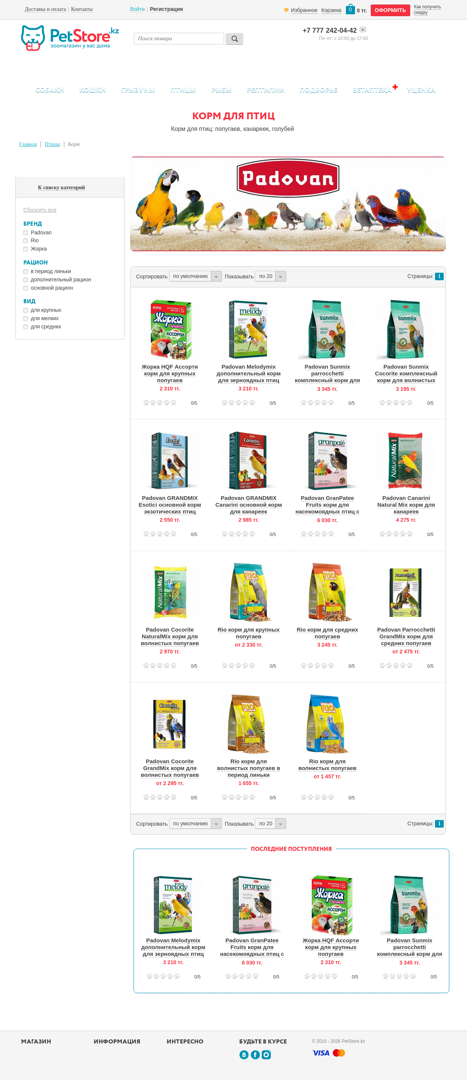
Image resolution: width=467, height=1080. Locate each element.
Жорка (39, 249)
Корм (74, 144)
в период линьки (51, 271)
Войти (137, 9)
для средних (46, 327)
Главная (28, 144)
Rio (35, 240)
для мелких (45, 318)
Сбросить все (39, 210)
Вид (29, 301)
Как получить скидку (427, 9)
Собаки (49, 90)
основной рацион (52, 288)
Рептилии (265, 90)
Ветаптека (372, 90)
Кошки (92, 90)
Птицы (183, 90)
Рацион (35, 263)
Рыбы (221, 90)
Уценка (421, 90)
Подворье (318, 90)
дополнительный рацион (61, 279)
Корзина (331, 10)
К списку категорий (61, 187)
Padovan (41, 232)
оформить (390, 10)
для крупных (46, 310)
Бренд (32, 224)
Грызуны (138, 90)
